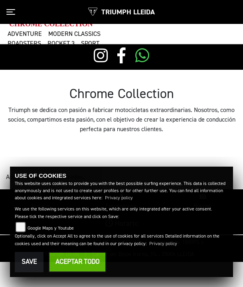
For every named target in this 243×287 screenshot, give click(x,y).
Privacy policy (119, 198)
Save (29, 262)
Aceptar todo (77, 262)
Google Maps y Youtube (51, 228)
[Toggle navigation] (10, 12)
